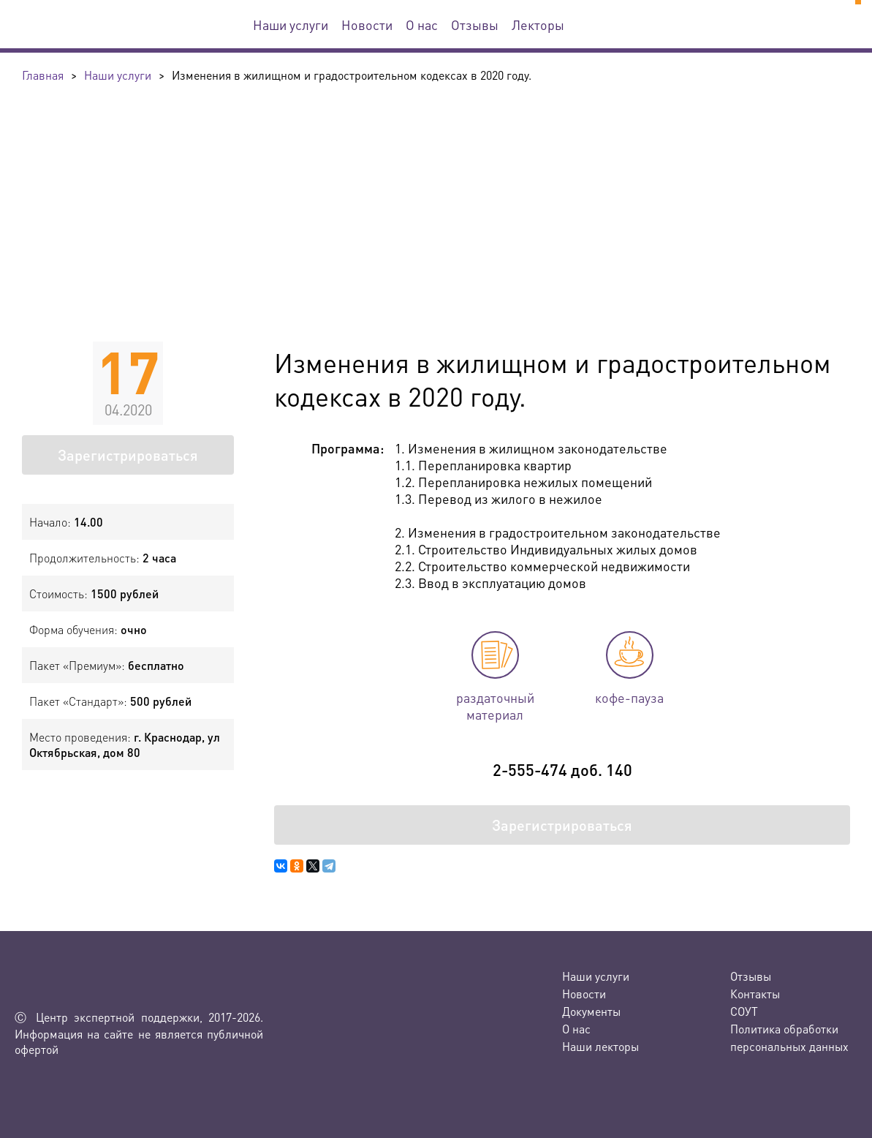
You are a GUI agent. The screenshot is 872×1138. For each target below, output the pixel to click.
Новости (367, 24)
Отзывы (474, 24)
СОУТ (744, 1011)
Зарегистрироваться (128, 454)
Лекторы (538, 24)
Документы (591, 1011)
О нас (422, 24)
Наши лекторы (600, 1046)
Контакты (755, 993)
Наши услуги (290, 24)
